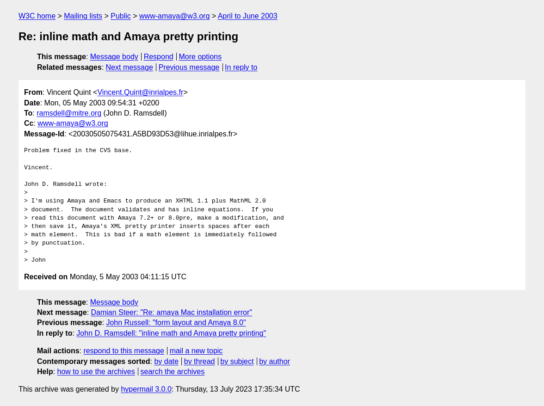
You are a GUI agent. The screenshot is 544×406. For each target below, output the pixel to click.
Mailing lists (83, 16)
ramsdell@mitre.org (69, 113)
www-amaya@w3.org (174, 16)
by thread (199, 361)
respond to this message (123, 351)
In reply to (241, 67)
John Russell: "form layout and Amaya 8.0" (176, 322)
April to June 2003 (248, 16)
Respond (158, 57)
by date (166, 361)
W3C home (37, 16)
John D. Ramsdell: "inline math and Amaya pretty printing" (171, 333)
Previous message (189, 67)
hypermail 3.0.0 (146, 389)
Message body (114, 57)
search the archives (173, 371)
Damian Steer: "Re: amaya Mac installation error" (171, 312)
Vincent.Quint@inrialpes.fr (140, 92)
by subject (236, 361)
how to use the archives (96, 371)
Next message (129, 67)
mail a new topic (196, 351)
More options (200, 57)
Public (121, 16)
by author (274, 361)
